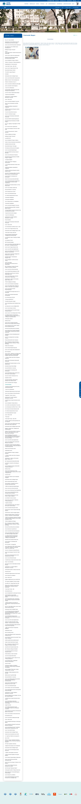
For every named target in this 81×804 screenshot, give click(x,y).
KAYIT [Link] (73, 3)
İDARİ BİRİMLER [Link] (60, 3)
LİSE (62, 7)
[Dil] (74, 0)
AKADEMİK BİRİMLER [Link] (52, 3)
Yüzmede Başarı (76, 7)
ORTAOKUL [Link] (42, 3)
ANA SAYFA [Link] (57, 7)
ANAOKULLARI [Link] (33, 3)
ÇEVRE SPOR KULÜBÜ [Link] (67, 3)
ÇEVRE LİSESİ (68, 7)
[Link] (50, 0)
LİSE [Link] (47, 3)
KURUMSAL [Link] (26, 3)
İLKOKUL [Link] (38, 3)
